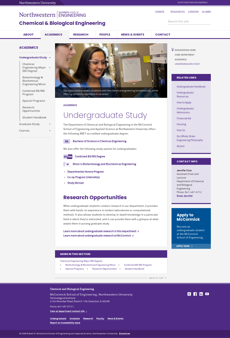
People (106, 34)
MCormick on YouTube (207, 294)
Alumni (206, 12)
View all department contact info (67, 311)
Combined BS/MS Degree (90, 156)
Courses (24, 130)
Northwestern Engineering (193, 3)
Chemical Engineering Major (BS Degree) (34, 67)
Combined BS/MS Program (33, 93)
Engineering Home (185, 50)
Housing (181, 124)
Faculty (100, 319)
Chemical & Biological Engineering (62, 23)
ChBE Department (184, 55)
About (30, 34)
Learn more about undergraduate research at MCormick (97, 235)
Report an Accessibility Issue (65, 323)
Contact (162, 34)
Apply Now (183, 246)
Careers (193, 12)
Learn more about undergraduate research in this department (99, 231)
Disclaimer (124, 334)
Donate (159, 12)
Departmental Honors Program (85, 171)
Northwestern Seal (34, 297)
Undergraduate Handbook (191, 86)
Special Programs (33, 101)
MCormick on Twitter (188, 294)
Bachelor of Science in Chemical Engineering (99, 141)
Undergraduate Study (33, 57)
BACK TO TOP (156, 278)
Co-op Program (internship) (83, 177)
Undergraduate (58, 319)
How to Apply (184, 102)
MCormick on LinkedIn (200, 294)
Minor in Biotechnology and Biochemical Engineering (104, 164)
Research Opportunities (31, 109)
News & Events (134, 34)
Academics (55, 34)
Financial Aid (184, 118)
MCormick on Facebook (194, 294)
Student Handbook (34, 117)
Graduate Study (29, 124)
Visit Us (181, 130)
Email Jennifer (185, 196)
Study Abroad (75, 183)
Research (82, 34)
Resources (178, 12)
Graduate (75, 319)
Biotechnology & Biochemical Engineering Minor (34, 81)
